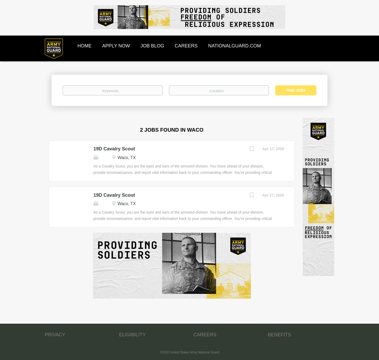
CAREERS (204, 334)
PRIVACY (55, 334)
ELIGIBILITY (132, 334)
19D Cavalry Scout (114, 148)
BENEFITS (279, 334)
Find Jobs (296, 90)
